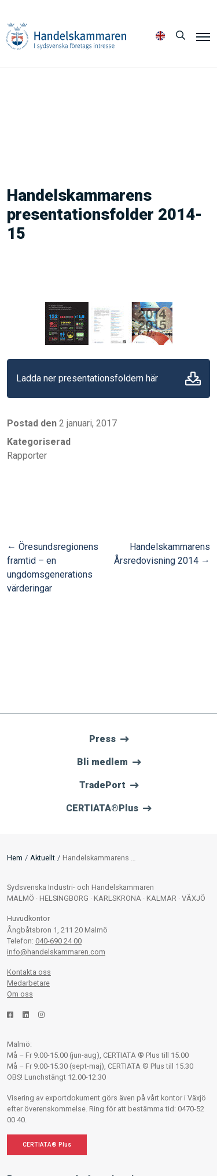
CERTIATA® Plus (47, 1144)
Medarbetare (28, 983)
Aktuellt (42, 857)
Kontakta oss (29, 972)
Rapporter (27, 455)
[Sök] (180, 36)
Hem (15, 857)
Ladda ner (193, 378)
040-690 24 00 (58, 941)
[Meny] (203, 36)
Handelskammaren (66, 36)
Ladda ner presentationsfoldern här (87, 378)
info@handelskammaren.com (56, 951)
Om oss (20, 994)
